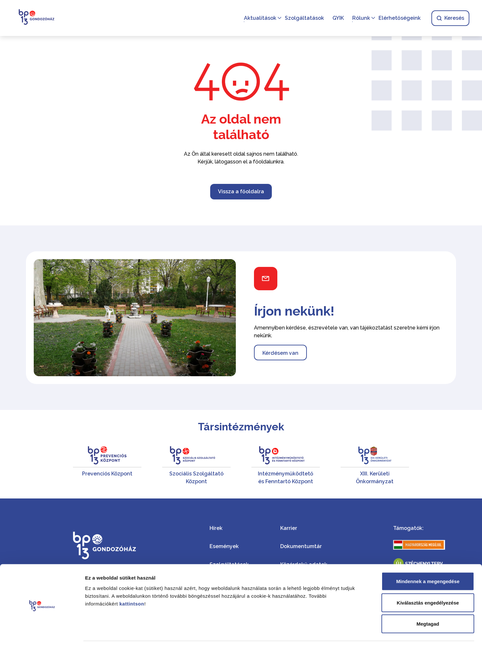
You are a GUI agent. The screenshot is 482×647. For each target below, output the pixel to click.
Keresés (450, 18)
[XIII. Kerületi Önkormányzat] (375, 466)
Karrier (288, 528)
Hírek (216, 528)
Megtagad (427, 604)
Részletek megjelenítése (368, 634)
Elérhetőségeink (399, 18)
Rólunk (361, 18)
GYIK (337, 18)
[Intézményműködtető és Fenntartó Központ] (285, 466)
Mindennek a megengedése (427, 562)
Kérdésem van (280, 353)
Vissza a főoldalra (241, 191)
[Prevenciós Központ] (107, 466)
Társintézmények (241, 427)
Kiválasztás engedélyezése (428, 583)
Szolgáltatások (304, 18)
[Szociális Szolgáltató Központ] (196, 466)
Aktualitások (260, 18)
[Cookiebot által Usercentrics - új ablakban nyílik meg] (42, 634)
